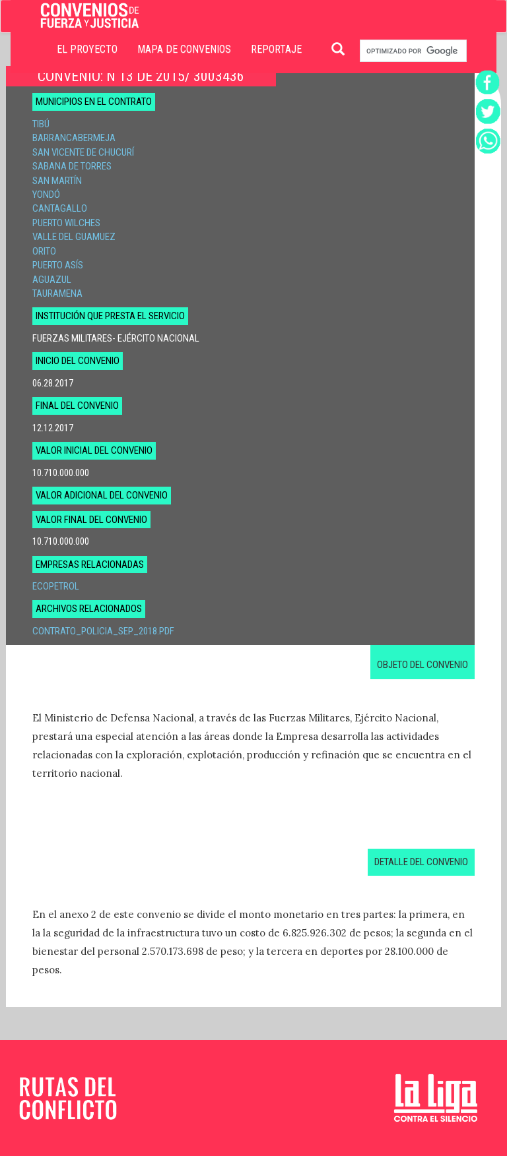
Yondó (46, 194)
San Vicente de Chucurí (83, 152)
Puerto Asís (57, 265)
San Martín (57, 181)
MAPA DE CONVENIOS (184, 49)
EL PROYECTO (87, 49)
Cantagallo (59, 208)
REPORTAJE (276, 49)
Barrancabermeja (74, 138)
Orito (44, 251)
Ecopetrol (55, 586)
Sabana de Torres (72, 166)
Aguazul (51, 280)
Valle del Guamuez (74, 237)
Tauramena (57, 293)
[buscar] (411, 51)
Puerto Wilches (66, 223)
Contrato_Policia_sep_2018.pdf (103, 631)
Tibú (41, 124)
